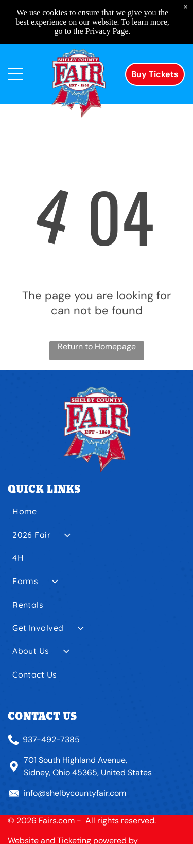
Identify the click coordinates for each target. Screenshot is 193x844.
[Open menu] (15, 74)
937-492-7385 (51, 739)
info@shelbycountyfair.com (75, 792)
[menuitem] (96, 515)
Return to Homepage (97, 346)
